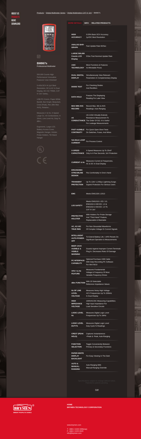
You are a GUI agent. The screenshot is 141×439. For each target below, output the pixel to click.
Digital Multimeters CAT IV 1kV (79, 13)
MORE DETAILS (75, 23)
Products (40, 13)
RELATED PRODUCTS (101, 23)
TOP (97, 390)
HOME (69, 405)
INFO (86, 23)
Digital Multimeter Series (55, 13)
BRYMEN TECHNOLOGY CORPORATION (84, 407)
